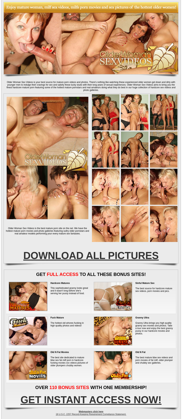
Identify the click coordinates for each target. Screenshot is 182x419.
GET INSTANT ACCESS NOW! (91, 399)
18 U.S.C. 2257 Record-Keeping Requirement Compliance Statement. (91, 414)
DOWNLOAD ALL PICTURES (91, 255)
